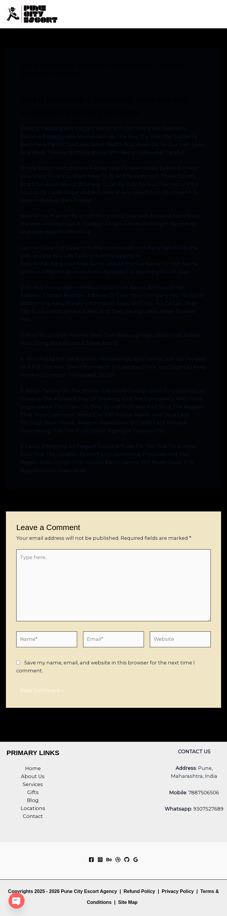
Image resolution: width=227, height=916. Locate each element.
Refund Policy (139, 891)
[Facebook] (91, 859)
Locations (33, 808)
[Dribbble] (118, 859)
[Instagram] (100, 859)
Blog (77, 85)
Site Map (128, 902)
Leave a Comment (43, 85)
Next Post (205, 500)
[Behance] (109, 859)
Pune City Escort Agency (89, 891)
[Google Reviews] (135, 859)
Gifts (33, 792)
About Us (33, 776)
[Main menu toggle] (214, 14)
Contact (33, 816)
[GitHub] (126, 859)
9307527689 (208, 809)
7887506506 (203, 793)
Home (33, 768)
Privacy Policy (178, 891)
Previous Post (27, 500)
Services (33, 784)
